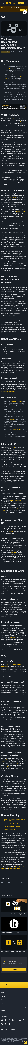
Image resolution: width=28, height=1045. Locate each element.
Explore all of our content (14, 985)
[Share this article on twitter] (2, 882)
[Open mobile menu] (26, 3)
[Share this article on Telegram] (15, 882)
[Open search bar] (16, 3)
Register (21, 3)
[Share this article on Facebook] (9, 882)
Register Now (14, 969)
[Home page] (10, 3)
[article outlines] (25, 12)
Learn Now (23, 9)
